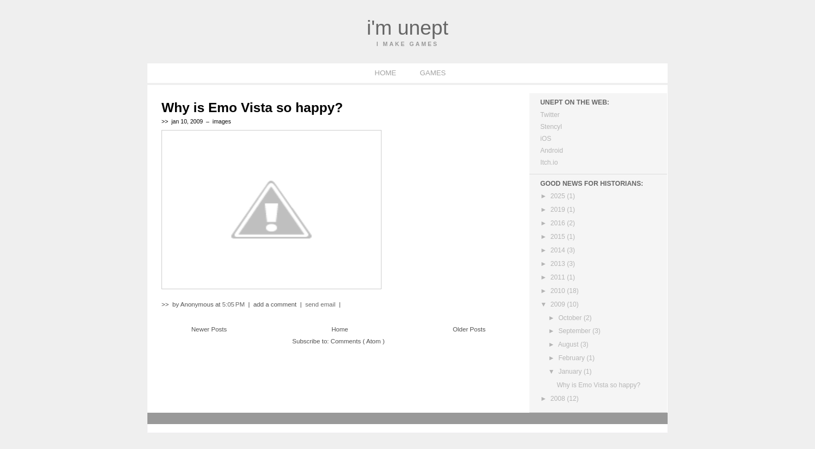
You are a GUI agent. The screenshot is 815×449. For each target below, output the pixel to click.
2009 (559, 304)
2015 (559, 236)
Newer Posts (209, 329)
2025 (559, 196)
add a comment (275, 304)
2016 (559, 223)
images (221, 121)
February (572, 358)
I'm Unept (408, 27)
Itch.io (549, 162)
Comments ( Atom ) (358, 341)
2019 (559, 209)
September (575, 331)
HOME (386, 73)
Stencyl (551, 127)
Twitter (550, 115)
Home (340, 329)
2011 (559, 277)
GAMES (433, 73)
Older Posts (469, 329)
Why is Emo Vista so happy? (252, 107)
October (571, 318)
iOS (545, 138)
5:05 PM (234, 304)
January (571, 371)
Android (551, 150)
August (569, 344)
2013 (559, 264)
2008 (559, 398)
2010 (559, 291)
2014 (559, 250)
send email (320, 304)
